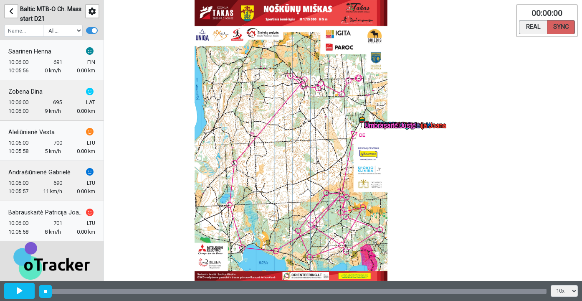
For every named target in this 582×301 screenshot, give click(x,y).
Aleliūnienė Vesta (31, 132)
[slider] (45, 291)
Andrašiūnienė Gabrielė (39, 172)
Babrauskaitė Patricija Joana (46, 212)
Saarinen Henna (29, 51)
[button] (363, 121)
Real (533, 26)
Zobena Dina (25, 91)
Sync (561, 26)
